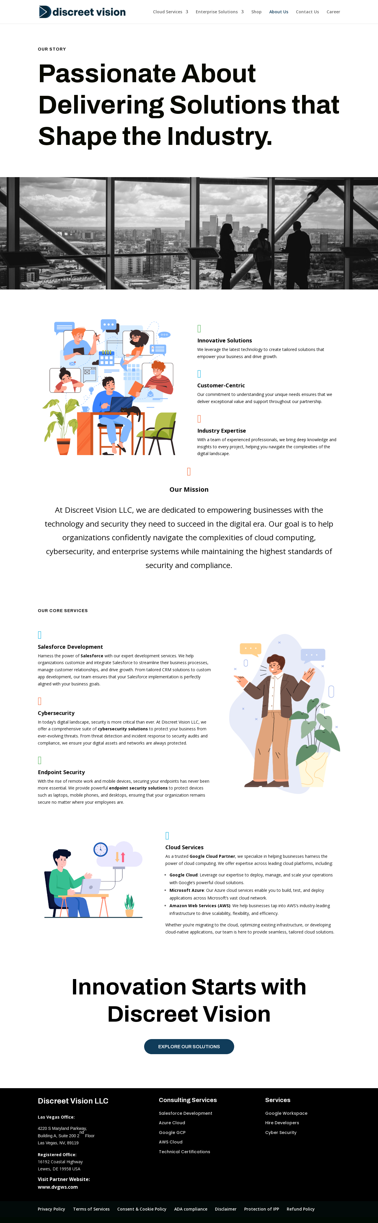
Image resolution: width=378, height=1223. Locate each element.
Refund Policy (301, 1209)
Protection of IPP (261, 1209)
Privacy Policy (51, 1209)
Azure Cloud (172, 1123)
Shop (256, 12)
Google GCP (172, 1132)
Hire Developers (282, 1123)
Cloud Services (167, 12)
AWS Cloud (171, 1142)
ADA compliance (190, 1209)
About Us (278, 12)
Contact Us (307, 12)
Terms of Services (91, 1209)
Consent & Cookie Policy (142, 1209)
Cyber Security (280, 1132)
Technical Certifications (184, 1152)
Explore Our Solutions (189, 1046)
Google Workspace (286, 1113)
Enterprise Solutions (217, 12)
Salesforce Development (185, 1113)
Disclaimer (226, 1209)
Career (333, 12)
